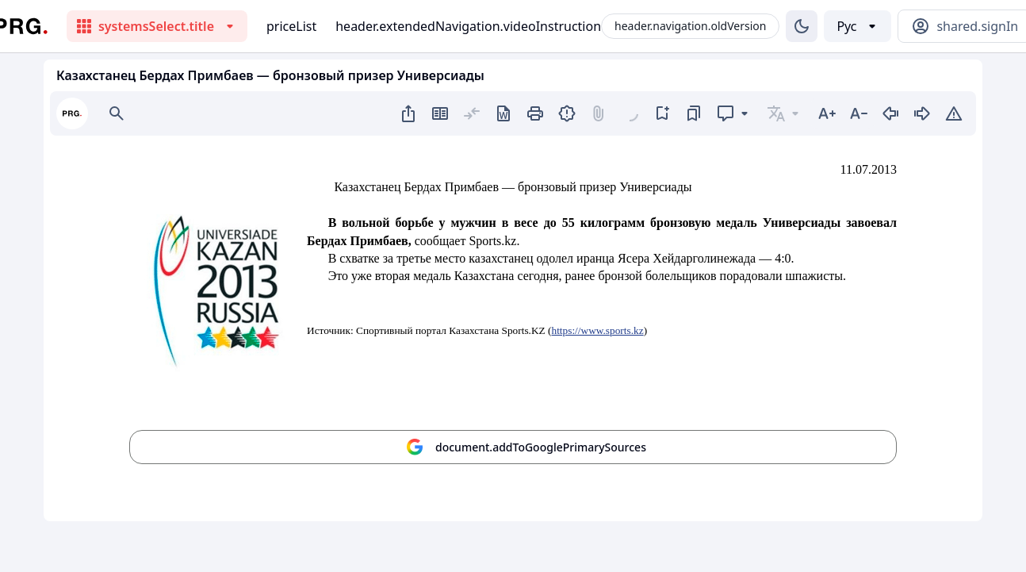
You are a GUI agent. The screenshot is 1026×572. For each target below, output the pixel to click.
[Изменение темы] (801, 26)
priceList (291, 26)
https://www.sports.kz (597, 330)
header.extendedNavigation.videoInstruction (468, 26)
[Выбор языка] (857, 26)
